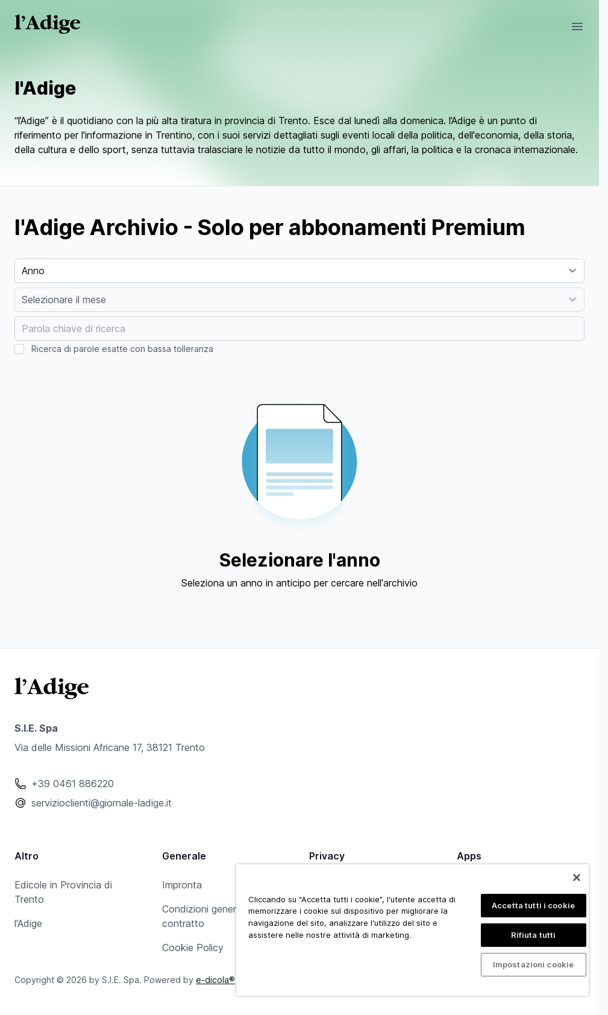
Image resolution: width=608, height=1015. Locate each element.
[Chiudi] (576, 877)
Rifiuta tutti (533, 935)
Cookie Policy (193, 947)
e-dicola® (215, 980)
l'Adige (28, 923)
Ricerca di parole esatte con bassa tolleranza (122, 349)
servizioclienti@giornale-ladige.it (101, 803)
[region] (412, 930)
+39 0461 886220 (72, 784)
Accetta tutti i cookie (533, 905)
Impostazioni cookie (533, 964)
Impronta (182, 885)
